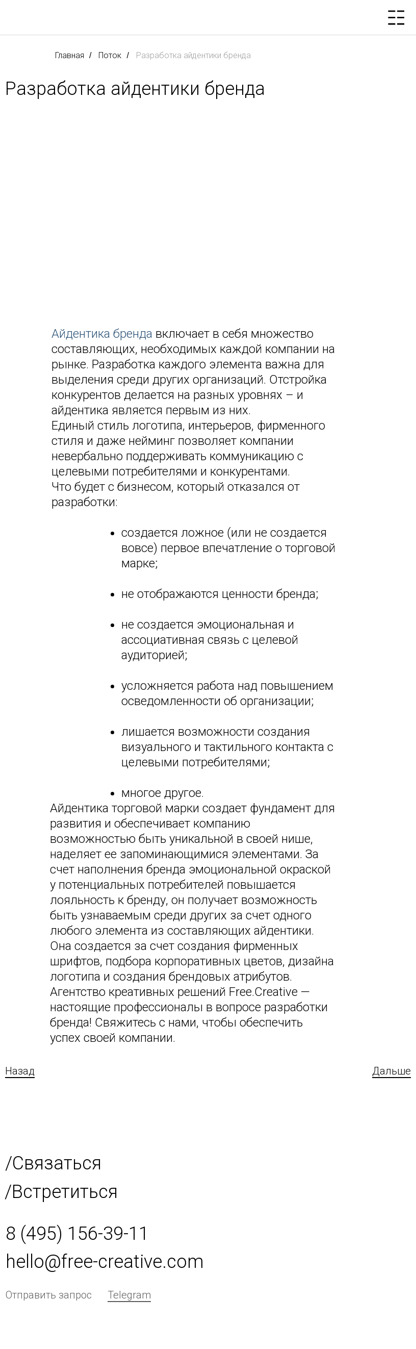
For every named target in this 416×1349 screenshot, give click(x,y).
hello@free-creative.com (105, 1261)
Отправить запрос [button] (49, 1295)
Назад (20, 1071)
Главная (69, 55)
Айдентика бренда (101, 334)
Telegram (129, 1295)
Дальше (391, 1071)
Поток (109, 55)
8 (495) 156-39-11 (77, 1233)
